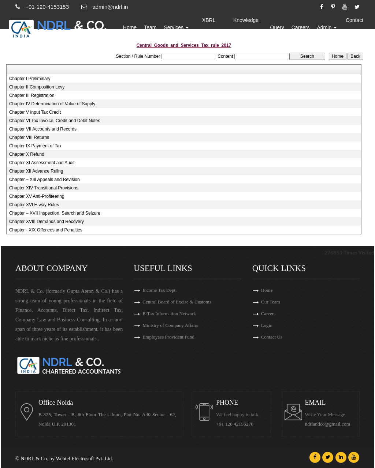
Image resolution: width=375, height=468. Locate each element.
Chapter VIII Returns (29, 137)
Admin (327, 27)
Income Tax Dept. (159, 290)
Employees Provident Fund (168, 337)
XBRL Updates (209, 27)
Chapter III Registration (31, 95)
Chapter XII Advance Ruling (36, 171)
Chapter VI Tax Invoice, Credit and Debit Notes (54, 120)
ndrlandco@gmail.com (327, 424)
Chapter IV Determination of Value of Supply (52, 103)
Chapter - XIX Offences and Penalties (45, 230)
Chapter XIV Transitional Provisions (43, 187)
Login (266, 325)
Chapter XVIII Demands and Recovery (46, 221)
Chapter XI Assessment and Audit (42, 162)
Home (130, 27)
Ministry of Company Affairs (170, 325)
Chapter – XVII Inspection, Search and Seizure (54, 213)
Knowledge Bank (246, 27)
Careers (301, 27)
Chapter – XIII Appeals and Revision (44, 179)
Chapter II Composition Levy (36, 87)
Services (176, 27)
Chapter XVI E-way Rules (34, 204)
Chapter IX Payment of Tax (35, 145)
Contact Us (354, 27)
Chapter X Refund (26, 154)
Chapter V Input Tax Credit (35, 112)
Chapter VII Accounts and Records (43, 129)
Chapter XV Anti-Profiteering (36, 196)
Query (277, 27)
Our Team (270, 302)
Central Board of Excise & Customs (176, 302)
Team (150, 27)
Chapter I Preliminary (30, 78)
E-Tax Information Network (169, 313)
